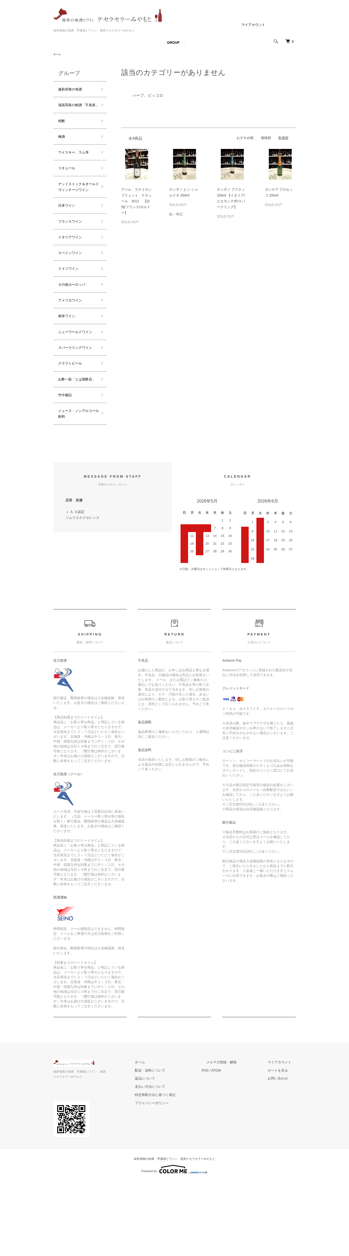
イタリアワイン (73, 276)
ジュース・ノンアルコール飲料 (75, 492)
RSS (223, 1150)
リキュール (69, 192)
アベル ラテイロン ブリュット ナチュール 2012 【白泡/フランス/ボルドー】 (138, 202)
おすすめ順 (245, 138)
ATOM (234, 1150)
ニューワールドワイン (75, 383)
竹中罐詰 (67, 471)
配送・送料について (172, 1150)
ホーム (57, 54)
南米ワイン (69, 362)
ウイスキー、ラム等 (75, 171)
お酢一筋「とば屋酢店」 (75, 450)
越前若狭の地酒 (73, 90)
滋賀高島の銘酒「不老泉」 (73, 112)
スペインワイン (73, 293)
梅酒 (62, 149)
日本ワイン (69, 241)
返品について (167, 1159)
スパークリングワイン (75, 408)
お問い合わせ (282, 1159)
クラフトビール (73, 429)
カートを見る (282, 1150)
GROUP (173, 42)
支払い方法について (172, 1167)
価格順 (266, 138)
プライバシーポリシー (174, 1183)
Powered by (174, 1244)
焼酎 (62, 132)
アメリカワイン (73, 345)
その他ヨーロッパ (75, 328)
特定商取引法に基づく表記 (177, 1175)
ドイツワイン (71, 310)
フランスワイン (73, 258)
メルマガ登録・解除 (235, 1142)
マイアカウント (253, 25)
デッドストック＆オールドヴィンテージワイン (75, 216)
